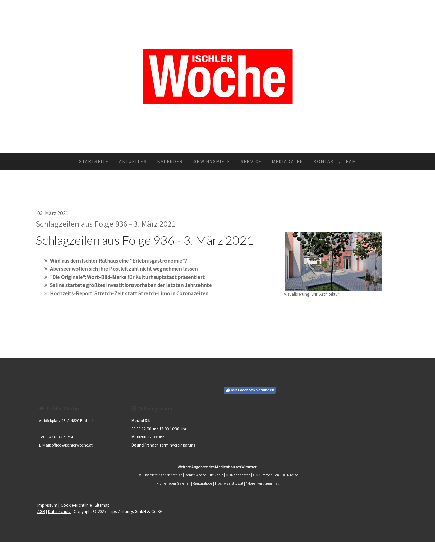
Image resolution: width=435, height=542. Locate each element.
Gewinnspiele (211, 161)
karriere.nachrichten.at (163, 475)
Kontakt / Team (335, 161)
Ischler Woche (195, 475)
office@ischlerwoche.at (72, 445)
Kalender (170, 161)
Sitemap (102, 505)
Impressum (47, 505)
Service (251, 161)
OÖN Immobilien (266, 475)
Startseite (94, 161)
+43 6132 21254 (60, 436)
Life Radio (215, 475)
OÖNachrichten (238, 475)
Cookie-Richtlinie (76, 505)
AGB (41, 511)
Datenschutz (59, 511)
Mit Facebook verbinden (249, 390)
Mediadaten (287, 161)
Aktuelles (133, 161)
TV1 (140, 475)
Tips (218, 483)
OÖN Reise (289, 475)
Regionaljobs (202, 483)
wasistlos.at (233, 483)
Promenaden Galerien (173, 483)
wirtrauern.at (268, 483)
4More (250, 483)
